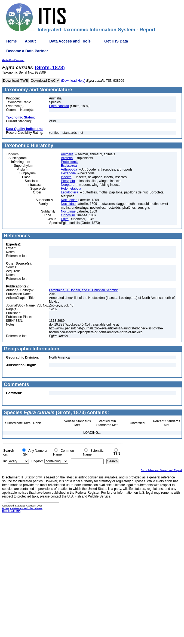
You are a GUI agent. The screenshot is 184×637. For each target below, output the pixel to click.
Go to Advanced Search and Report (161, 470)
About (30, 41)
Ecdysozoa (69, 166)
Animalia (67, 154)
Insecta (66, 177)
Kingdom (36, 461)
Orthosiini (68, 215)
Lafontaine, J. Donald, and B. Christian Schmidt (83, 290)
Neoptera (67, 185)
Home (11, 41)
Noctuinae (68, 211)
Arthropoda (69, 169)
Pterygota (68, 181)
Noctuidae (68, 204)
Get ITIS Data (116, 41)
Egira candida (59, 106)
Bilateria (67, 158)
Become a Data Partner (27, 51)
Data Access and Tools (70, 41)
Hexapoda (68, 173)
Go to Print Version (13, 60)
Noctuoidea (69, 200)
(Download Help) (73, 81)
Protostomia (69, 162)
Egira (65, 219)
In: (5, 461)
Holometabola (71, 188)
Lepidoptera (69, 192)
